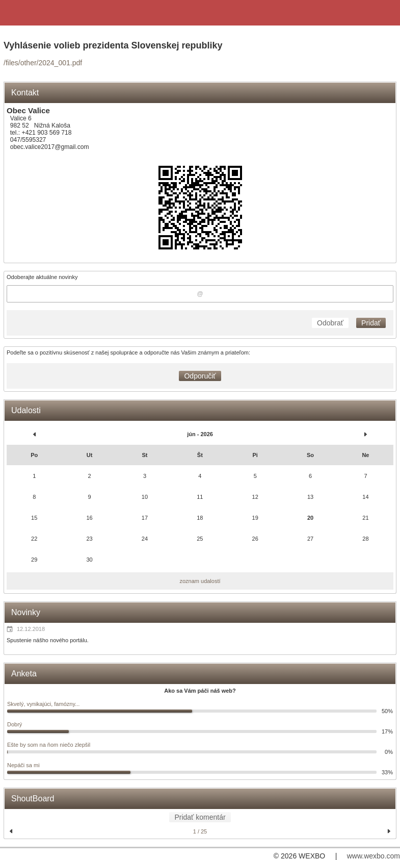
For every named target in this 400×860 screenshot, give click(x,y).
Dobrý (14, 724)
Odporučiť (200, 376)
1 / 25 (200, 831)
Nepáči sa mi (23, 765)
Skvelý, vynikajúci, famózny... (43, 704)
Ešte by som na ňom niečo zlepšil (48, 745)
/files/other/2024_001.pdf (43, 63)
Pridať (371, 323)
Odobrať (330, 323)
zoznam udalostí (199, 581)
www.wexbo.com (373, 856)
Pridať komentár (199, 817)
